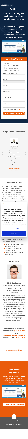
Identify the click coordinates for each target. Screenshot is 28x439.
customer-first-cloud (19, 330)
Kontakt (17, 420)
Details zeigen (19, 228)
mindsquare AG (18, 424)
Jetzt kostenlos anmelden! (14, 404)
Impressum (11, 420)
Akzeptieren (14, 233)
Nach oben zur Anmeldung (14, 350)
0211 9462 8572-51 (20, 337)
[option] (14, 154)
